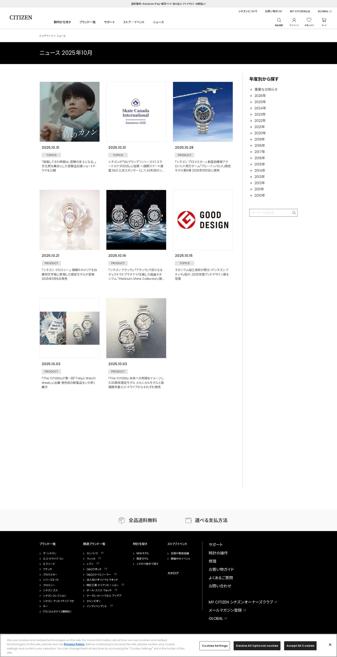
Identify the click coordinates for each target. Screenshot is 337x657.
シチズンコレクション (54, 595)
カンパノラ (92, 553)
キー (45, 606)
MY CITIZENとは (300, 11)
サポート (109, 22)
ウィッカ (91, 559)
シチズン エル (50, 590)
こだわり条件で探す (147, 564)
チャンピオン (94, 601)
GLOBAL (323, 11)
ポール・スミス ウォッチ (99, 590)
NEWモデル (142, 553)
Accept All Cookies (300, 646)
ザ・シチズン (49, 553)
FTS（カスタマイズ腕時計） (57, 611)
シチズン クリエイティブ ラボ (58, 601)
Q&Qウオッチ (94, 569)
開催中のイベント (180, 559)
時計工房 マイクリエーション (102, 585)
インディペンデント (97, 606)
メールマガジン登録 (225, 610)
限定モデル (142, 559)
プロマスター (50, 574)
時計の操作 (218, 553)
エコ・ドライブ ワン (53, 559)
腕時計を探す (62, 22)
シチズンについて (247, 11)
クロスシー (49, 585)
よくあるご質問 (221, 577)
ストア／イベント (134, 22)
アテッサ (47, 569)
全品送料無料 (143, 520)
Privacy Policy (74, 644)
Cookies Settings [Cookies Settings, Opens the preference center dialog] (215, 646)
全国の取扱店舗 (180, 553)
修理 (212, 561)
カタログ (173, 573)
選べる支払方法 (211, 520)
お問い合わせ (220, 585)
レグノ (90, 564)
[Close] (330, 644)
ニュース (158, 22)
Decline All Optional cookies (257, 646)
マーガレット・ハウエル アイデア (104, 595)
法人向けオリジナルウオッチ (102, 580)
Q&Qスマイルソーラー (99, 574)
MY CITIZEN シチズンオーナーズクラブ (241, 602)
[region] (168, 645)
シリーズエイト (51, 580)
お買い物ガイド (273, 11)
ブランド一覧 (88, 22)
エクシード (49, 564)
